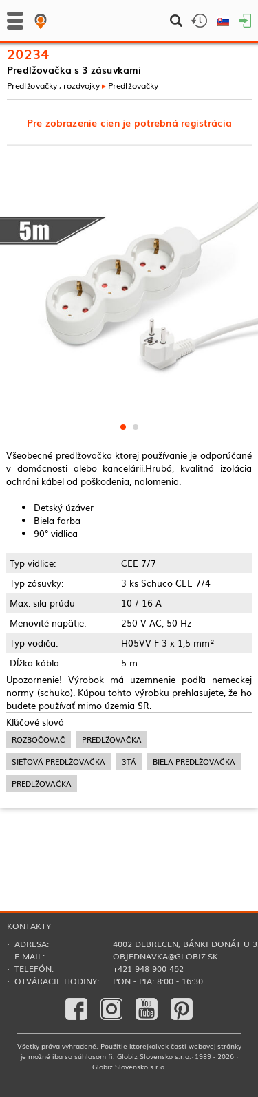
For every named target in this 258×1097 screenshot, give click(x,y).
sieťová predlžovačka (58, 761)
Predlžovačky (133, 85)
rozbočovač (38, 739)
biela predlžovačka (194, 761)
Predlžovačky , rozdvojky (53, 85)
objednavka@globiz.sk (165, 956)
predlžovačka (112, 739)
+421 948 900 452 (148, 968)
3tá (129, 761)
